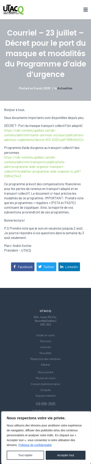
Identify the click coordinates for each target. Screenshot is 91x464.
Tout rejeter (25, 455)
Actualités (64, 88)
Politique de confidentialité (35, 445)
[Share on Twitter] (46, 266)
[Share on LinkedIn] (69, 266)
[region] (46, 437)
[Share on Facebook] (22, 266)
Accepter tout (65, 455)
